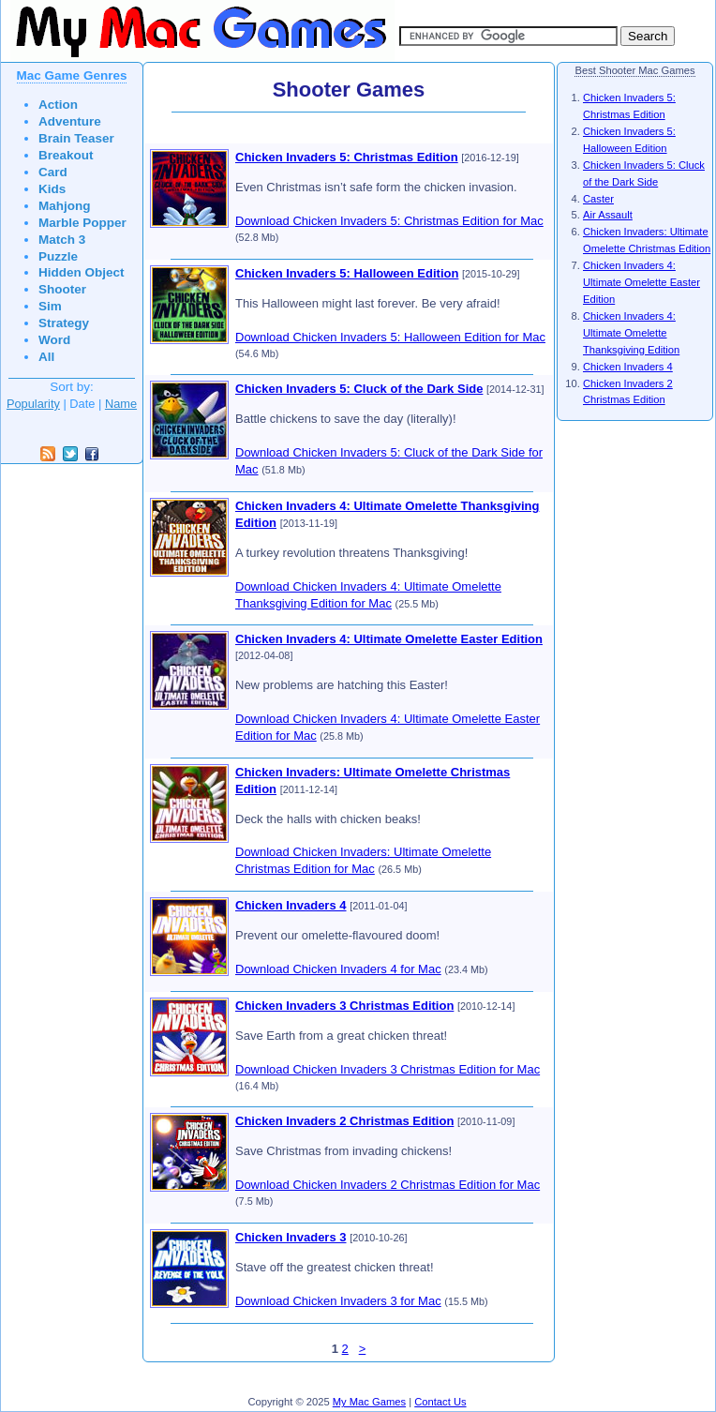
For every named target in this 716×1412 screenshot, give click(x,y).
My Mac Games (369, 1401)
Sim (50, 306)
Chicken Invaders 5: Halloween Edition (346, 273)
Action (58, 105)
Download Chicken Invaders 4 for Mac (338, 969)
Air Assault (608, 214)
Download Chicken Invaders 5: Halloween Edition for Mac (390, 337)
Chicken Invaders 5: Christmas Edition (346, 157)
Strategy (63, 323)
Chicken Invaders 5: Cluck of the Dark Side (359, 389)
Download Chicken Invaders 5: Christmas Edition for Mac (389, 221)
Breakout (66, 155)
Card (52, 172)
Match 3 (61, 240)
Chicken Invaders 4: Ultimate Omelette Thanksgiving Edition (631, 332)
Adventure (69, 121)
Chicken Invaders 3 (291, 1237)
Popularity (33, 404)
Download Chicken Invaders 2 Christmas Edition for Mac (387, 1185)
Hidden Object (81, 272)
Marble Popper (82, 223)
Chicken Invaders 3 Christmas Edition (344, 1006)
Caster (598, 198)
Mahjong (64, 206)
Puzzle (58, 256)
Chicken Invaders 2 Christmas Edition (344, 1121)
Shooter (62, 289)
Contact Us (440, 1401)
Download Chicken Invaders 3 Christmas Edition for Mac (387, 1069)
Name (121, 404)
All (46, 357)
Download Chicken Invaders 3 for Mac (338, 1301)
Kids (52, 189)
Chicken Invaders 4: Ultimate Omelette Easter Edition (389, 639)
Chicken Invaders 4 (291, 905)
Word (54, 340)
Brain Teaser (76, 138)
